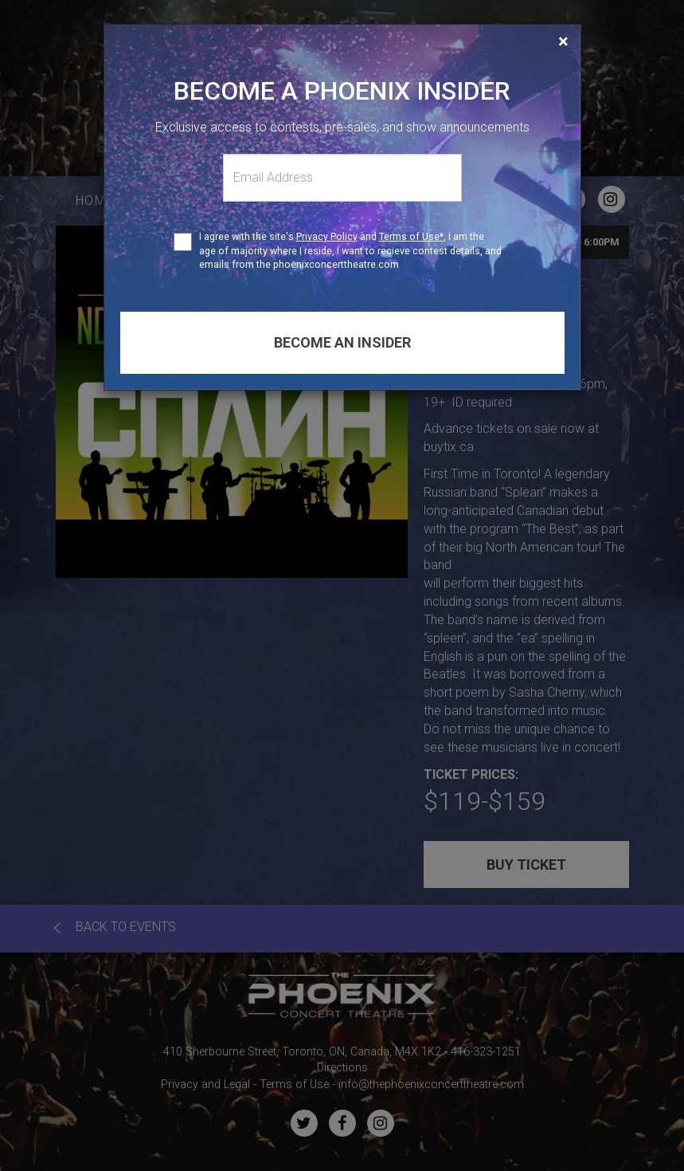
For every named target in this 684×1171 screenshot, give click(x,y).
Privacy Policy (327, 236)
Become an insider (342, 342)
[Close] (563, 41)
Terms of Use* (411, 236)
